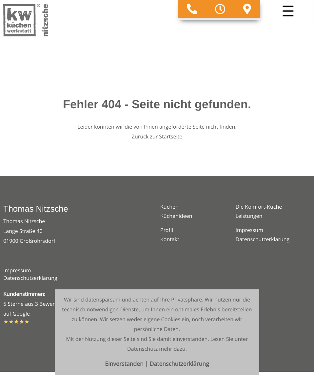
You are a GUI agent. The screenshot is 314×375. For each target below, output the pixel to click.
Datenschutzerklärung (30, 277)
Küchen (169, 206)
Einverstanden (125, 364)
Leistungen (249, 215)
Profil (166, 230)
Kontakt (169, 239)
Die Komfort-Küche (259, 206)
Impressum (17, 270)
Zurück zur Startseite (157, 136)
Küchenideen (176, 215)
